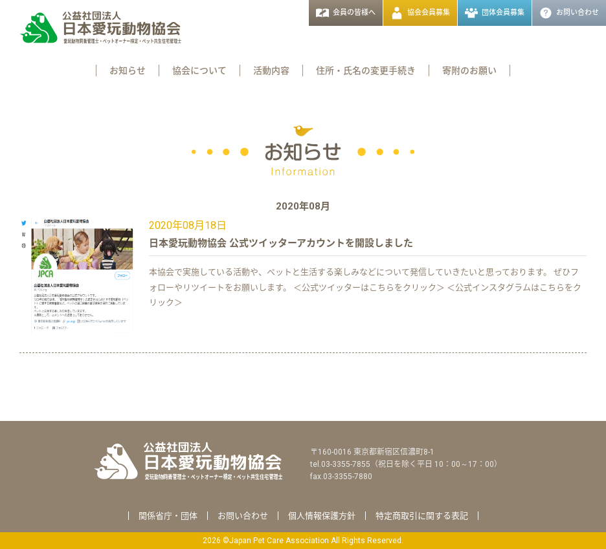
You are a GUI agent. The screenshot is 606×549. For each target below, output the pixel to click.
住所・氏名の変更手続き (366, 70)
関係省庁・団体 (168, 516)
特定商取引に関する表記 (422, 516)
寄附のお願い (469, 70)
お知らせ (127, 70)
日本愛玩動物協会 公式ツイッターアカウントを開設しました (281, 243)
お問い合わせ (243, 516)
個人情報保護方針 (321, 516)
